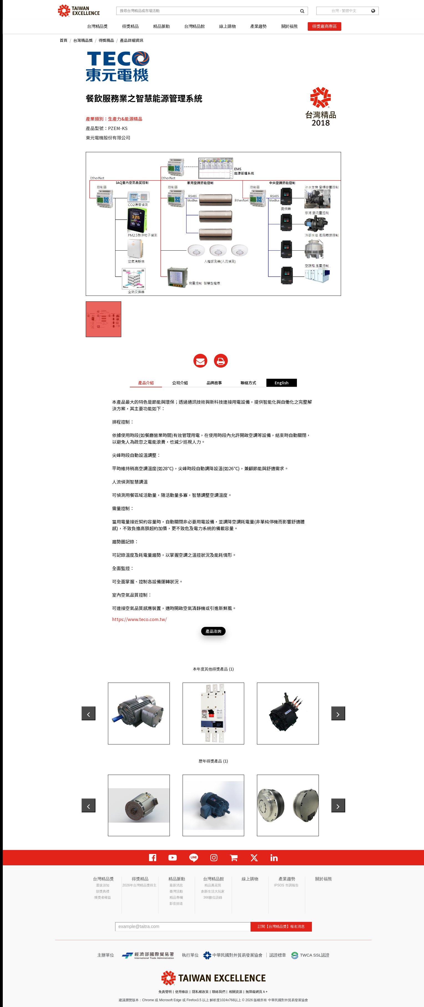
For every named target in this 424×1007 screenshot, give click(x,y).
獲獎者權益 (102, 897)
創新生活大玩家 (212, 891)
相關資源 (235, 992)
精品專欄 (176, 897)
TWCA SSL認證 (310, 955)
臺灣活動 (176, 891)
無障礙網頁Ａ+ (256, 992)
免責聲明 (165, 992)
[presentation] (88, 713)
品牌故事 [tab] (214, 382)
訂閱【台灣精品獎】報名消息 (281, 926)
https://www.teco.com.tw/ (139, 619)
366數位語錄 (212, 897)
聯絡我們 (218, 992)
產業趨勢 (258, 26)
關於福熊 (289, 26)
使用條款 (181, 992)
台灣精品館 (194, 26)
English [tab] (282, 382)
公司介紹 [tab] (180, 382)
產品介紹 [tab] (146, 382)
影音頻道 (176, 903)
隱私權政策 (200, 992)
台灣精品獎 (97, 26)
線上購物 (227, 26)
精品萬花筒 (213, 885)
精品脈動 (161, 26)
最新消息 (176, 885)
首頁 (63, 40)
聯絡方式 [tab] (248, 382)
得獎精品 (130, 26)
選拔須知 (102, 885)
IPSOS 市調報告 (286, 885)
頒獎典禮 (102, 891)
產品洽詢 (213, 631)
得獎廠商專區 (324, 26)
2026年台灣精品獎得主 (139, 885)
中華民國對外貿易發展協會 (233, 955)
